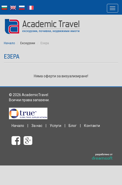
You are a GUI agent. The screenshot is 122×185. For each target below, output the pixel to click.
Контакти (92, 126)
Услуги (55, 126)
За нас (37, 126)
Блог (73, 126)
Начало (9, 43)
